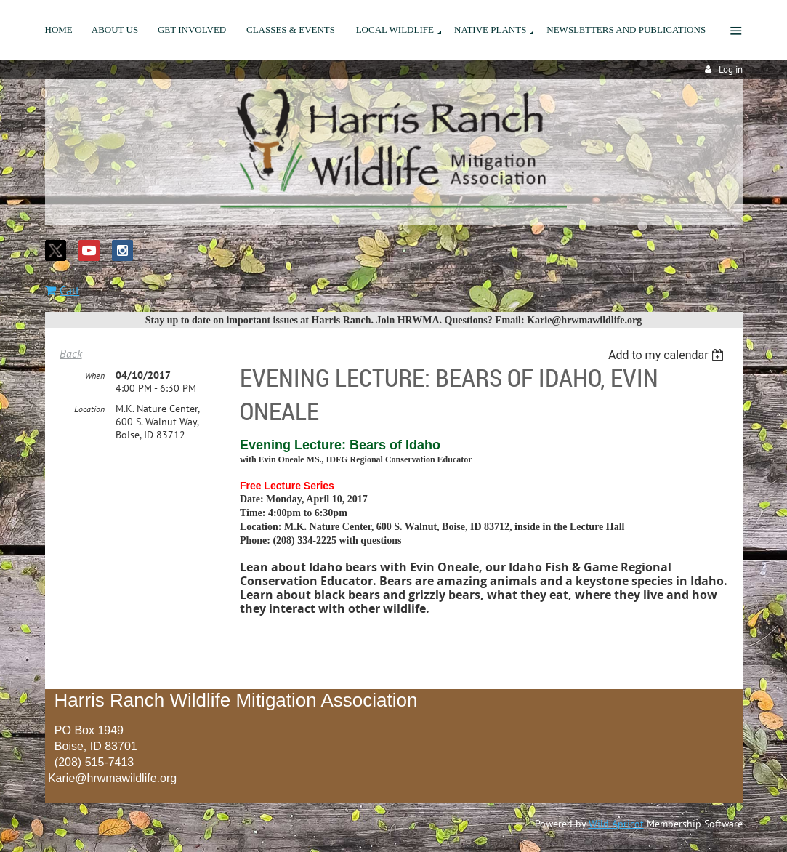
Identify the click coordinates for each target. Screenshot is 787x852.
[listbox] (668, 355)
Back (71, 353)
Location (89, 408)
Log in (731, 69)
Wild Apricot (616, 823)
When (95, 375)
